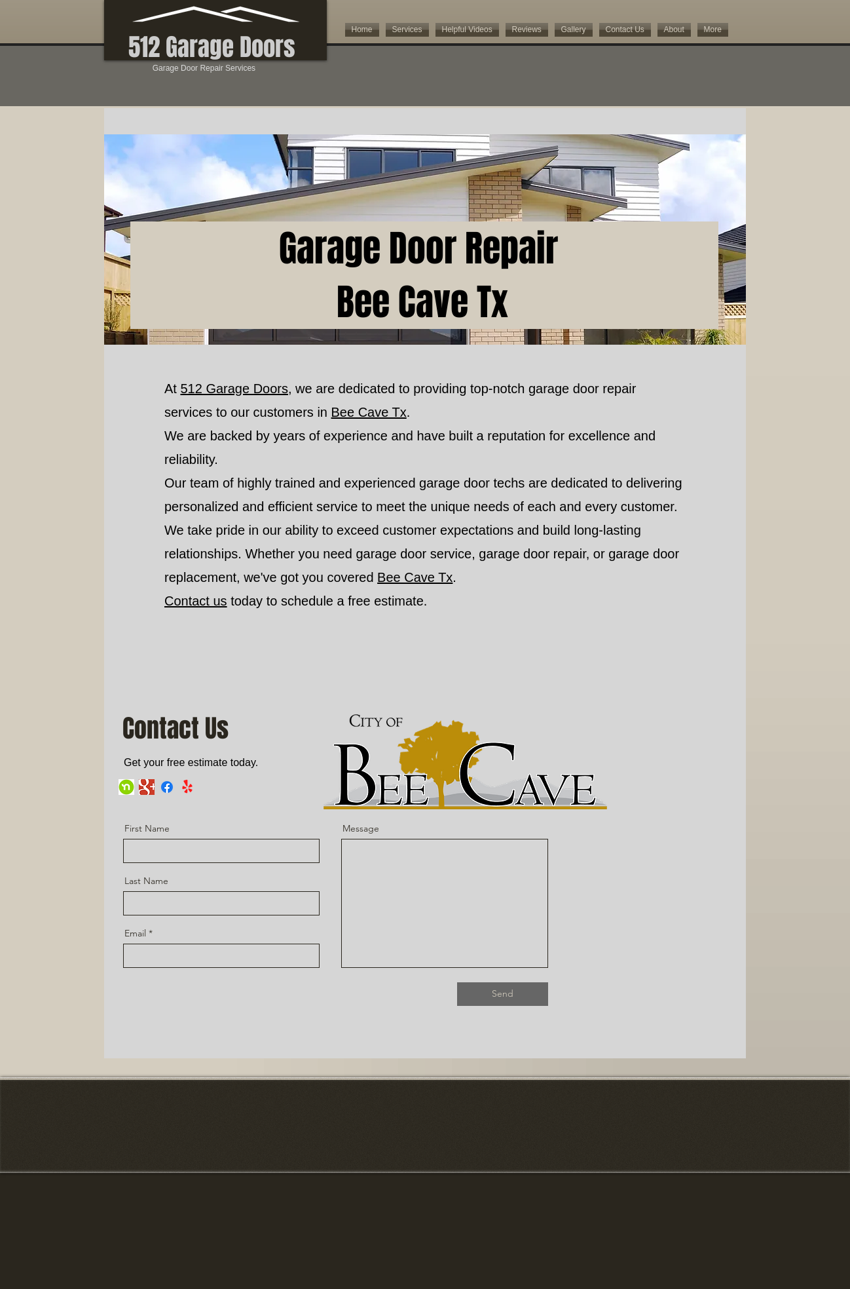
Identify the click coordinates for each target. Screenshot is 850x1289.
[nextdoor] (126, 787)
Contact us (195, 601)
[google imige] (147, 787)
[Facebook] (167, 787)
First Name (147, 828)
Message (360, 828)
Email (135, 933)
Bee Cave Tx (369, 412)
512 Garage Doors (234, 388)
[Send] (502, 994)
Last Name (146, 880)
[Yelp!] (187, 787)
